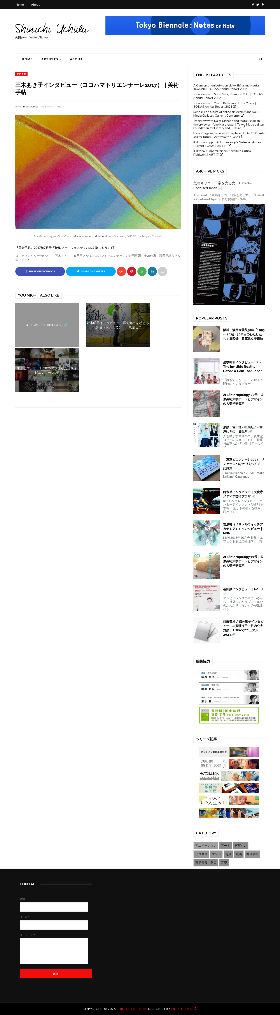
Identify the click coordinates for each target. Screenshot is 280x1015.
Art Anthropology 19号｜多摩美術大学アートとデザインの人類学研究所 (243, 561)
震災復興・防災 (206, 862)
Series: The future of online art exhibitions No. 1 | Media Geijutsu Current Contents (227, 113)
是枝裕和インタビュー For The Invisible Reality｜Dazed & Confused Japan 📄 (242, 369)
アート (225, 845)
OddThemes (181, 1009)
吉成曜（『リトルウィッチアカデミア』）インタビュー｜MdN (243, 529)
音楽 (224, 862)
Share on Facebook (40, 271)
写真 (228, 854)
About (35, 4)
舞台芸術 (252, 854)
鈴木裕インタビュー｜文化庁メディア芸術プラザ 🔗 (243, 494)
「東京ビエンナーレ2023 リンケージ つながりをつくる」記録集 (243, 464)
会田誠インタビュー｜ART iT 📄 (243, 591)
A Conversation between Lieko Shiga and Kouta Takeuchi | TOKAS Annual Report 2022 (226, 87)
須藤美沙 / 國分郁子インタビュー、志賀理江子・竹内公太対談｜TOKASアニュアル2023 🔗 (243, 628)
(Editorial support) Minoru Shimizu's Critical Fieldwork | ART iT (222, 152)
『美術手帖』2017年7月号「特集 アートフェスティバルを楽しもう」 (62, 248)
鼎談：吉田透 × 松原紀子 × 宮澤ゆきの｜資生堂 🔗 (242, 429)
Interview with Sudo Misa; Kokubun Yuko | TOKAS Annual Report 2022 (228, 96)
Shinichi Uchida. (132, 1009)
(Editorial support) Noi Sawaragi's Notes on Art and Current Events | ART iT (227, 144)
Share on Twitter (91, 271)
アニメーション (206, 845)
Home (20, 4)
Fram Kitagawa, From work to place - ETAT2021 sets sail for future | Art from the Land (229, 135)
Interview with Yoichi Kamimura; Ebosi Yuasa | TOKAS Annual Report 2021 (224, 105)
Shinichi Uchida (28, 106)
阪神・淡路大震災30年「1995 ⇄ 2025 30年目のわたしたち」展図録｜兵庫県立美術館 (243, 334)
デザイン (240, 845)
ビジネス (201, 854)
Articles (51, 59)
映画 (239, 854)
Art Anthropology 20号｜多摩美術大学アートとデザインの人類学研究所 (243, 399)
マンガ (216, 854)
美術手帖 (21, 73)
